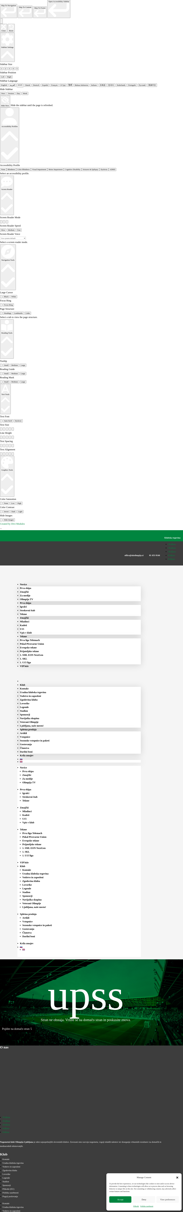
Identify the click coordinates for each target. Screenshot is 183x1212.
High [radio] (19, 503)
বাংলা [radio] (20, 85)
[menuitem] (25, 681)
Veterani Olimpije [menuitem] (29, 722)
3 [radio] (9, 68)
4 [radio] (13, 68)
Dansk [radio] (27, 85)
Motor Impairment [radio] (55, 169)
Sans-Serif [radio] (8, 421)
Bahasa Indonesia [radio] (81, 85)
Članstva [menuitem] (24, 748)
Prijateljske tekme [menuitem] (29, 651)
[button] (177, 1177)
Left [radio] (2, 77)
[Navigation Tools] (8, 267)
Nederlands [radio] (121, 85)
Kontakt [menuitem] (24, 688)
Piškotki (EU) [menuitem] (8, 1189)
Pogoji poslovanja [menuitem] (10, 1196)
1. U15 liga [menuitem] (25, 662)
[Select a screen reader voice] (13, 238)
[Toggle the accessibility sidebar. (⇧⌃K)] (1, 21)
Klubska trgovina (172, 538)
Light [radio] (20, 511)
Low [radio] (12, 503)
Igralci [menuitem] (23, 606)
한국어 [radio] (111, 85)
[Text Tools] (5, 399)
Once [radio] (3, 93)
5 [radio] (17, 68)
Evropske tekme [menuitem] (28, 647)
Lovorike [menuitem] (24, 703)
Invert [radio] (6, 511)
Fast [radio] (18, 230)
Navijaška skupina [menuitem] (29, 718)
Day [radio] (18, 93)
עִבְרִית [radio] (62, 85)
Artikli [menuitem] (23, 733)
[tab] (1, 313)
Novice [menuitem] (23, 584)
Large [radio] (23, 365)
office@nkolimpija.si (134, 555)
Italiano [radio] (94, 85)
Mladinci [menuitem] (24, 621)
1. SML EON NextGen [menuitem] (31, 655)
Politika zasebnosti (146, 1206)
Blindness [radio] (11, 169)
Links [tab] (28, 313)
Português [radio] (132, 85)
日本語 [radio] (102, 85)
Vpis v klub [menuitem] (26, 632)
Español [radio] (45, 85)
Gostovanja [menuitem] (26, 744)
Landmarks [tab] (18, 313)
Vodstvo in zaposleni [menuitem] (30, 696)
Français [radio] (54, 85)
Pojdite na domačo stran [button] (16, 1028)
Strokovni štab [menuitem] (27, 610)
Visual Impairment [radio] (39, 169)
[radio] (1, 221)
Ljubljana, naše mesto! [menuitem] (32, 725)
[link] (8, 11)
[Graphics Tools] (7, 476)
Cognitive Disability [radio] (72, 169)
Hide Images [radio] (9, 520)
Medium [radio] (11, 230)
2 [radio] (5, 68)
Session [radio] (11, 93)
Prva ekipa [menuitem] (25, 588)
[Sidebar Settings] (7, 47)
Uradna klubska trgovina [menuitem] (33, 692)
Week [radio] (25, 93)
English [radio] (4, 85)
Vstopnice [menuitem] (25, 737)
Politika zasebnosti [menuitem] (10, 1193)
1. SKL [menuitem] (23, 658)
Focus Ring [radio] (8, 305)
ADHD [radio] (112, 169)
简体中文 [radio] (152, 85)
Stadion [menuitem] (24, 711)
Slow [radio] (3, 230)
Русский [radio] (142, 85)
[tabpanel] (91, 317)
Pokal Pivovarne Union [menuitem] (32, 644)
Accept (120, 1199)
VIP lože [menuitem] (24, 666)
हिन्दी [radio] (70, 85)
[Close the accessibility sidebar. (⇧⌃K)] (3, 28)
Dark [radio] (13, 511)
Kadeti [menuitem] (23, 625)
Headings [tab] (7, 313)
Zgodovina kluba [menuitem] (28, 699)
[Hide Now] (5, 101)
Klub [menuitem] (22, 685)
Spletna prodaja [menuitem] (28, 729)
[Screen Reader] (7, 195)
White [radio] (13, 297)
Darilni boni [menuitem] (26, 751)
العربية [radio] (12, 85)
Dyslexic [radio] (18, 421)
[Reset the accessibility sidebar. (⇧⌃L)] (11, 28)
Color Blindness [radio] (23, 169)
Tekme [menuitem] (23, 614)
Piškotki (136, 1206)
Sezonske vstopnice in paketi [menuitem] (34, 740)
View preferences (167, 1199)
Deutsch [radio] (36, 85)
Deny (144, 1199)
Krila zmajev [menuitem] (26, 755)
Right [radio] (9, 77)
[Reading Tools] (7, 339)
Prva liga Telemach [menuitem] (30, 640)
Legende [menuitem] (24, 707)
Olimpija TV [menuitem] (26, 599)
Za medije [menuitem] (25, 595)
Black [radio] (6, 297)
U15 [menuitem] (22, 629)
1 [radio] (1, 68)
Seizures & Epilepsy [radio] (90, 169)
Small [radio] (6, 365)
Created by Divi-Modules (12, 523)
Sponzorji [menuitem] (25, 714)
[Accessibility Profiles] (9, 135)
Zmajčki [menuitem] (24, 591)
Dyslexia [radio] (104, 169)
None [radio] (3, 169)
